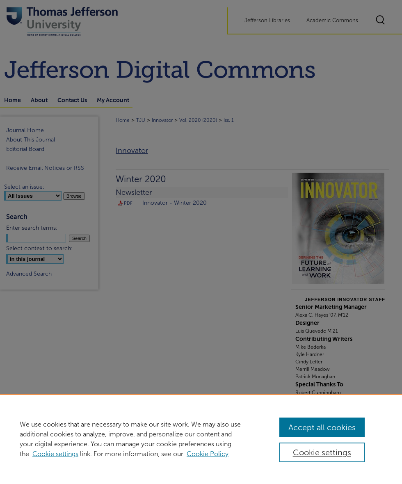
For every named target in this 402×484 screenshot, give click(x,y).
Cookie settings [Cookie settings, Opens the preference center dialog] (322, 452)
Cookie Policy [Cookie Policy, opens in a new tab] (207, 453)
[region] (201, 439)
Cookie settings (55, 453)
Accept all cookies (322, 427)
